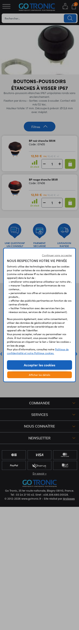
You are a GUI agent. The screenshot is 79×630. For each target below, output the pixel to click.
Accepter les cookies (39, 365)
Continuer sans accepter (57, 255)
